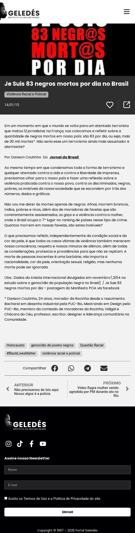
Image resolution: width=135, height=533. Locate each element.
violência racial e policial (61, 353)
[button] (54, 368)
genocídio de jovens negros (52, 345)
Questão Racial (91, 345)
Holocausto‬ (16, 345)
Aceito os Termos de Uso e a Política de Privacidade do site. (54, 499)
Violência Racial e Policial (26, 94)
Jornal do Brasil (64, 157)
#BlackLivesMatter (21, 353)
